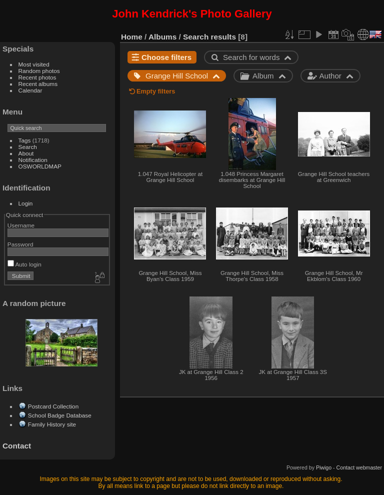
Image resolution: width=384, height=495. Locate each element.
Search (27, 147)
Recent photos (37, 77)
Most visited (34, 64)
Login (25, 203)
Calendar (30, 90)
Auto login (25, 264)
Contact (16, 446)
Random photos (39, 71)
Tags (24, 140)
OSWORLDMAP (40, 166)
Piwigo (324, 467)
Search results (209, 36)
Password (21, 244)
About (26, 153)
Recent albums (38, 83)
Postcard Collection (53, 406)
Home (131, 36)
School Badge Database (60, 415)
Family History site (52, 424)
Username (21, 225)
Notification (33, 159)
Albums (162, 36)
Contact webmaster (359, 467)
